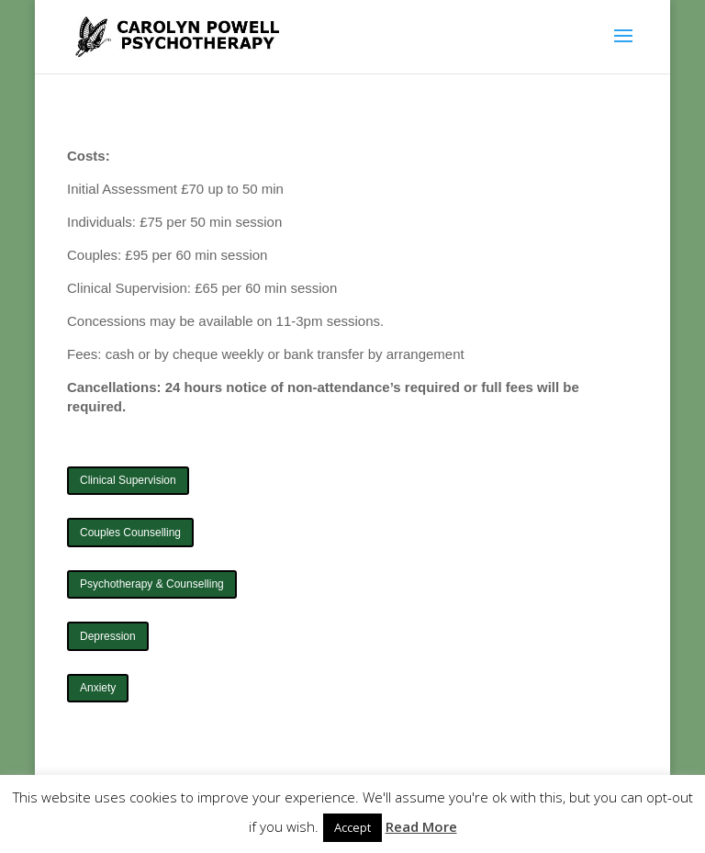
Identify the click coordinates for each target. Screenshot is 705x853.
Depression (108, 636)
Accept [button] (352, 827)
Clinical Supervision (128, 480)
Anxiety (98, 687)
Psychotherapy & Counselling (152, 584)
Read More (421, 826)
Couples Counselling (130, 532)
